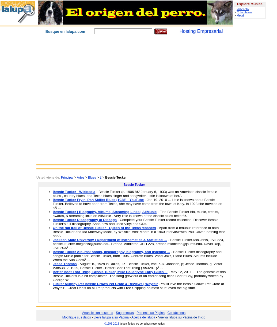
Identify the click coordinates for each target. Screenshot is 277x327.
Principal (67, 177)
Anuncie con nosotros (97, 313)
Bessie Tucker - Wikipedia (74, 192)
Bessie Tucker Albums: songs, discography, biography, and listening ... (111, 252)
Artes (80, 177)
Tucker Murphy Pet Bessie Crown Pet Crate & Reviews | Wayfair (105, 284)
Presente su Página (150, 313)
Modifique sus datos (76, 317)
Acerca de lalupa (143, 317)
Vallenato (243, 9)
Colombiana (244, 12)
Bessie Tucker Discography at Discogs (85, 220)
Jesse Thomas (65, 264)
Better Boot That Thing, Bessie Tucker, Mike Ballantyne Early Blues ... (110, 272)
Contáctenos (176, 313)
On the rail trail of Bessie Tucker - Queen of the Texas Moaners (104, 228)
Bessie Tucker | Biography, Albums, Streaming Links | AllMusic (105, 212)
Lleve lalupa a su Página (111, 317)
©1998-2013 (111, 323)
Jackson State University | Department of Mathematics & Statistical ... (110, 240)
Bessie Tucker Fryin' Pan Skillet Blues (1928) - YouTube (98, 200)
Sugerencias (125, 313)
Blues (92, 177)
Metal (240, 15)
